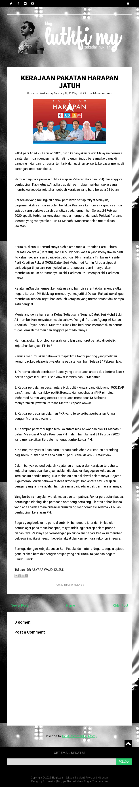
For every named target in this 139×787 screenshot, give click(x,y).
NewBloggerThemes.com (93, 781)
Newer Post (19, 605)
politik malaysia (75, 584)
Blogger (103, 777)
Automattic (49, 781)
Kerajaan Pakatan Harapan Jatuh (69, 82)
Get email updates (69, 753)
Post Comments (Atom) (79, 736)
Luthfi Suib (83, 93)
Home (70, 605)
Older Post (120, 605)
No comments (103, 93)
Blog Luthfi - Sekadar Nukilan (68, 777)
